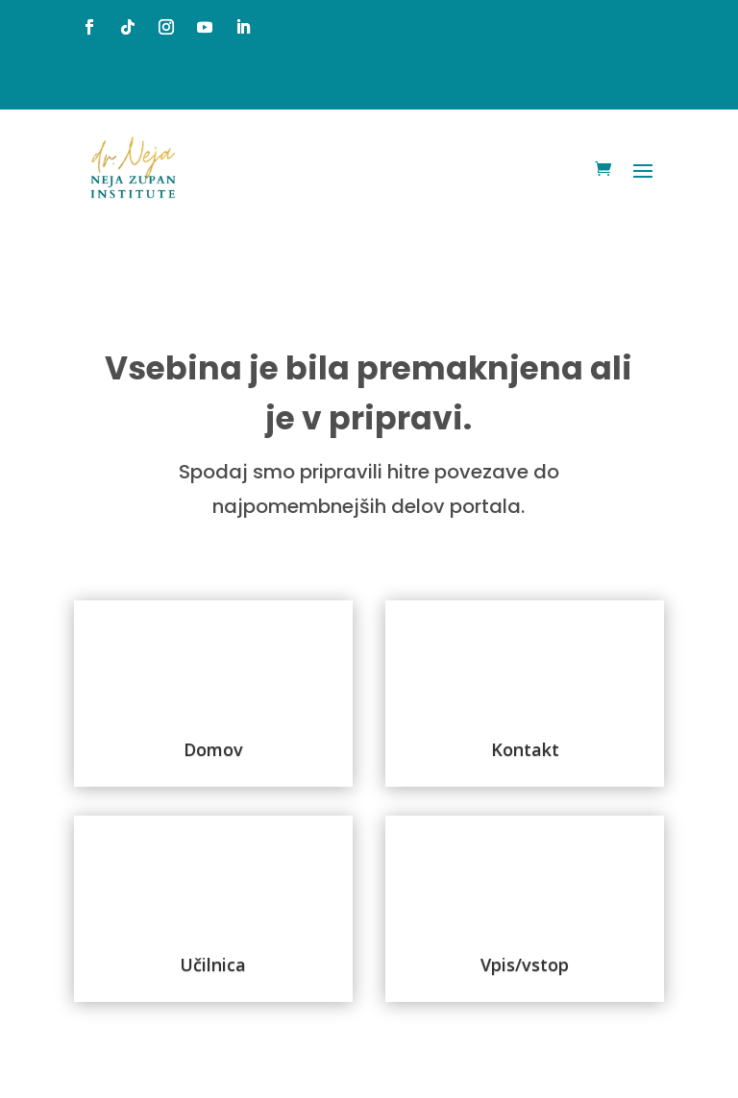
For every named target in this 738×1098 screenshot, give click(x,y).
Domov (213, 749)
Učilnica (213, 964)
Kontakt (525, 749)
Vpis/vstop (524, 964)
